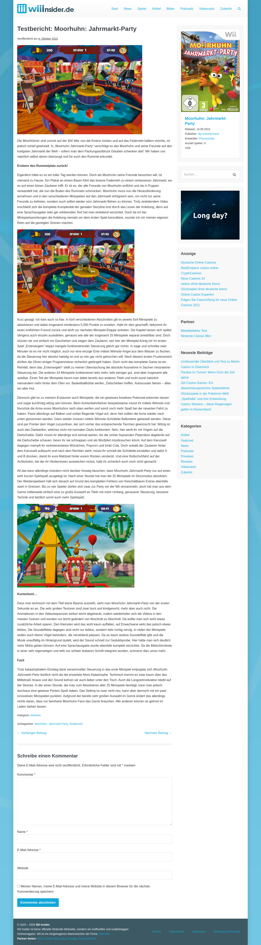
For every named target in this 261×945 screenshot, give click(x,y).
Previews (187, 456)
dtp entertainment (208, 133)
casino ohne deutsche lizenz (200, 283)
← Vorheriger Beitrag (31, 733)
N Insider (71, 938)
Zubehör (226, 8)
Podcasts (187, 8)
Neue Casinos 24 (193, 278)
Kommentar (26, 774)
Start (114, 8)
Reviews (35, 715)
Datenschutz (176, 931)
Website (23, 868)
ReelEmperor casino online (199, 268)
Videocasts (206, 8)
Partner (156, 931)
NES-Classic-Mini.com (50, 938)
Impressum (199, 931)
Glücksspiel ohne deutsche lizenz (204, 289)
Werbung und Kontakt (227, 931)
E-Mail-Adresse (29, 850)
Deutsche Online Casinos (198, 262)
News (128, 8)
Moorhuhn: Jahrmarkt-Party (51, 723)
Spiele (142, 8)
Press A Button (88, 938)
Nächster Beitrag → (158, 733)
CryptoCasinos (191, 273)
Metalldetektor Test (194, 330)
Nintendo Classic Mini (196, 336)
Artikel (156, 8)
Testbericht (75, 723)
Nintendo (103, 933)
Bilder (171, 8)
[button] (239, 8)
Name (22, 831)
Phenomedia (206, 138)
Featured (187, 440)
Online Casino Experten (197, 294)
